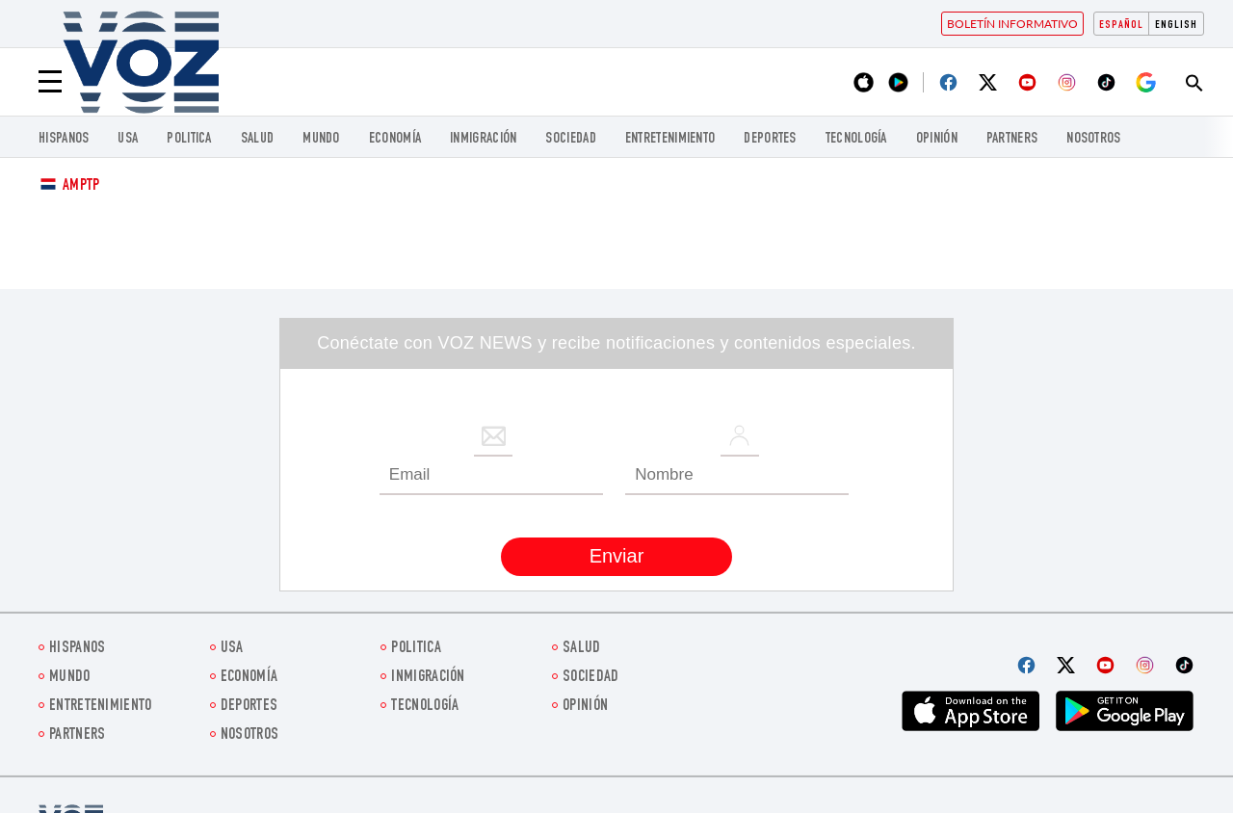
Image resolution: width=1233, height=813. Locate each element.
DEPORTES (770, 139)
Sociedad (570, 139)
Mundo (321, 139)
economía (395, 139)
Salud (258, 139)
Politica (189, 139)
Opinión (937, 139)
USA (128, 139)
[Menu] (50, 82)
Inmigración (483, 139)
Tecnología (856, 139)
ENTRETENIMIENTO (670, 139)
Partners (1011, 139)
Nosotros (1093, 139)
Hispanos (64, 139)
